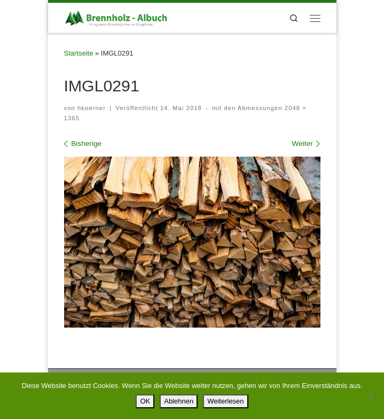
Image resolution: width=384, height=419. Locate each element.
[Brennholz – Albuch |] (117, 17)
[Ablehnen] (370, 396)
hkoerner (91, 108)
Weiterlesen (225, 401)
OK (145, 401)
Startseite (78, 53)
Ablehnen (178, 401)
